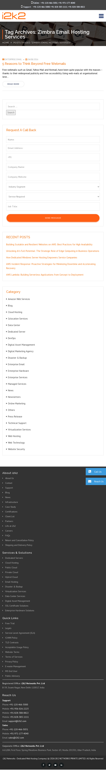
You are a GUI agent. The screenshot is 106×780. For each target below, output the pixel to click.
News (10, 390)
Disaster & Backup (17, 357)
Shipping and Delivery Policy (18, 545)
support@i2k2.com (17, 721)
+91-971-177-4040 (66, 3)
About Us (9, 478)
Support (9, 487)
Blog (10, 305)
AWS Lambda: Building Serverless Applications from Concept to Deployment (45, 274)
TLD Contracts (12, 642)
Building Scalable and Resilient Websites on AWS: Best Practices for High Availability (49, 244)
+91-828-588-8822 (76, 7)
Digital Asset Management (21, 344)
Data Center (14, 325)
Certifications (11, 511)
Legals (8, 628)
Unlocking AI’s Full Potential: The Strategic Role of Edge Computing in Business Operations (52, 250)
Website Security (16, 449)
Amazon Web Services (19, 299)
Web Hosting (14, 436)
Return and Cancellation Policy (19, 540)
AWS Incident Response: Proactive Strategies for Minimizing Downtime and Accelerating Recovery (51, 266)
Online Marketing (16, 403)
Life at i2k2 (10, 526)
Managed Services (17, 383)
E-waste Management (15, 666)
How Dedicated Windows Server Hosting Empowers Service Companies (41, 257)
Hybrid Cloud (11, 577)
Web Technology (16, 442)
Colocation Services (18, 318)
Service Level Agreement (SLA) (20, 632)
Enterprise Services (17, 377)
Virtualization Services (19, 429)
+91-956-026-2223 (19, 708)
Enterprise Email (13, 59)
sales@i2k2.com (16, 737)
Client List (9, 516)
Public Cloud (11, 567)
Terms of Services (13, 656)
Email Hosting (11, 581)
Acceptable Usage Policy (17, 647)
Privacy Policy (11, 661)
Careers (9, 530)
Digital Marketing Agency (20, 351)
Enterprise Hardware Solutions (19, 610)
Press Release (15, 416)
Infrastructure (11, 502)
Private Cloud (11, 572)
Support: (27, 7)
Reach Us (95, 481)
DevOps (12, 338)
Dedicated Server (16, 331)
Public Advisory (12, 675)
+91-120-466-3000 (41, 7)
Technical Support (17, 423)
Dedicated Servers (14, 558)
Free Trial (10, 623)
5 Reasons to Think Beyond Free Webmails (34, 64)
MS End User (11, 671)
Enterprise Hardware (18, 370)
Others (11, 409)
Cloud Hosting (15, 312)
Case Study (10, 506)
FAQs (7, 535)
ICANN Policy (11, 637)
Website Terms (12, 652)
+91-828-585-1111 (58, 7)
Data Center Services (15, 596)
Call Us (94, 471)
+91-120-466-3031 (49, 3)
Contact (8, 483)
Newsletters (14, 396)
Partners (9, 521)
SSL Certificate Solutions (16, 605)
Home (5, 42)
